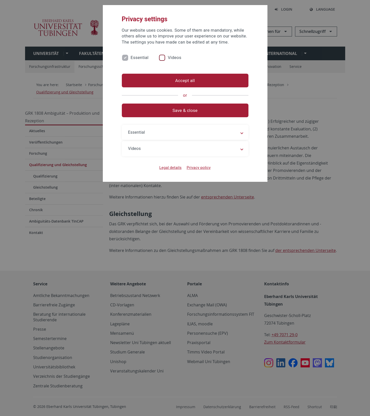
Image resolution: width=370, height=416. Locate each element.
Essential (140, 57)
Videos (174, 57)
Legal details (170, 167)
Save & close (185, 110)
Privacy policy (199, 167)
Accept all (185, 80)
